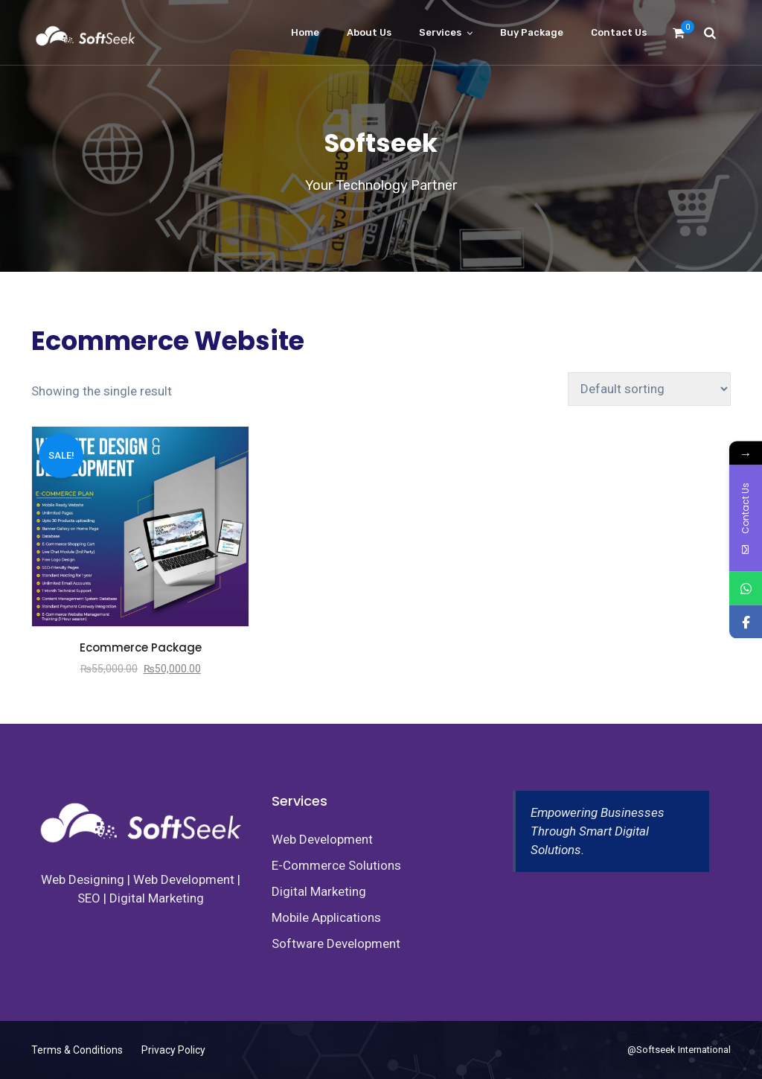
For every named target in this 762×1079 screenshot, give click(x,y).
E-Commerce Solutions (336, 865)
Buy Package (531, 32)
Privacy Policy (173, 1050)
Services (440, 32)
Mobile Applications (326, 917)
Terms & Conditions (77, 1050)
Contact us (619, 32)
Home (305, 32)
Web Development (322, 839)
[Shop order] (649, 389)
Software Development (336, 943)
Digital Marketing (319, 891)
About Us (369, 32)
